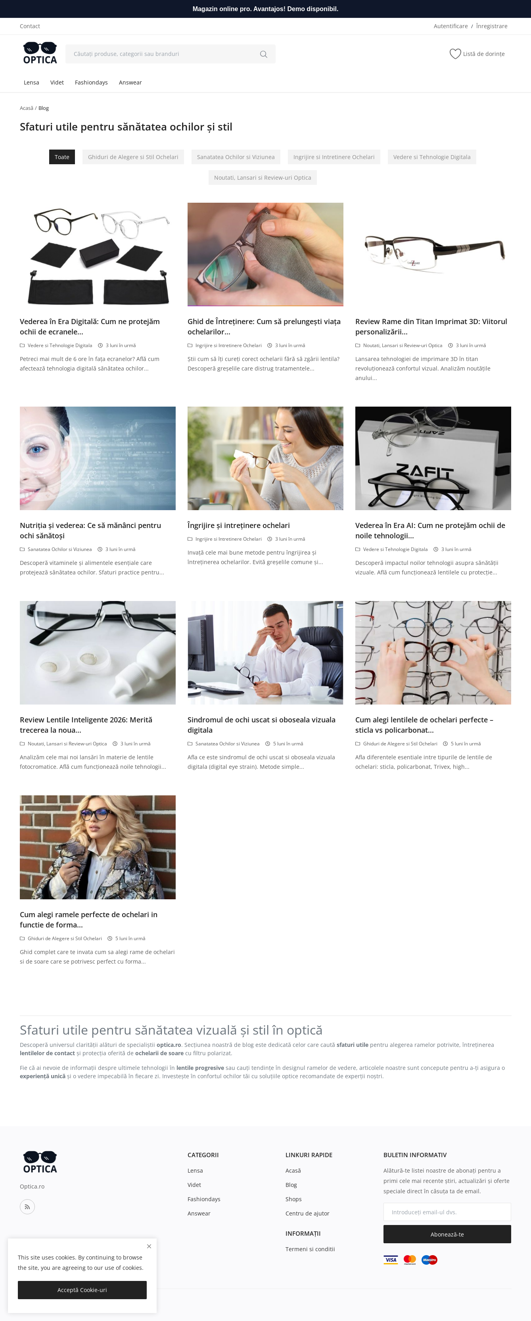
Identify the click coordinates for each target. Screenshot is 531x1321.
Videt (57, 82)
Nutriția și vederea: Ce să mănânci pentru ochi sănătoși (90, 530)
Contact (30, 26)
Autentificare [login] (451, 26)
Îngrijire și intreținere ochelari (239, 525)
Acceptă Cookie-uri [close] (82, 1290)
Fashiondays (91, 82)
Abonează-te (447, 1234)
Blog (291, 1185)
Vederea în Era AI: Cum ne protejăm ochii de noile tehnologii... (430, 530)
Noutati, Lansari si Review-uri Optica (262, 177)
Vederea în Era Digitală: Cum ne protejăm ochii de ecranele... (90, 326)
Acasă (26, 107)
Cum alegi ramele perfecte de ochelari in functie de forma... (88, 919)
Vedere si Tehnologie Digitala (432, 157)
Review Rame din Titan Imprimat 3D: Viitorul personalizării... (431, 326)
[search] (263, 54)
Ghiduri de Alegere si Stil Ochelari (133, 157)
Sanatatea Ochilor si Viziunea (236, 157)
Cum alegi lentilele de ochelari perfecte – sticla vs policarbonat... (424, 725)
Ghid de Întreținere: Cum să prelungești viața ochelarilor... (264, 326)
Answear (130, 82)
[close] (149, 1246)
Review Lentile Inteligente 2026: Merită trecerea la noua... (86, 725)
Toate (62, 157)
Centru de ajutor (308, 1213)
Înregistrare (492, 26)
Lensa (31, 82)
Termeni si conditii (310, 1249)
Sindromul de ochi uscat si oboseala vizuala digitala (261, 725)
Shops (294, 1199)
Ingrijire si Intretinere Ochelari (334, 157)
